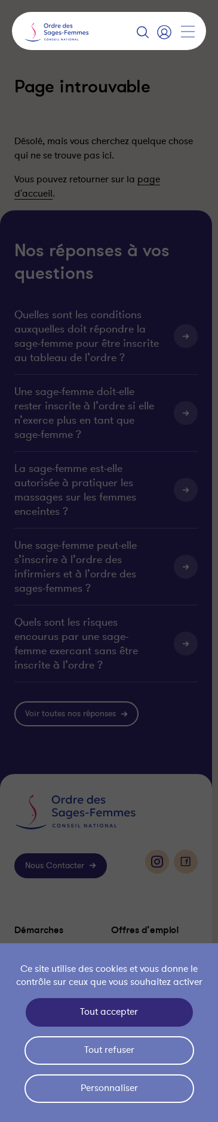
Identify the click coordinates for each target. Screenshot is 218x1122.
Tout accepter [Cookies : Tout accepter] (109, 1011)
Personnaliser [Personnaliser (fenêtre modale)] (109, 1088)
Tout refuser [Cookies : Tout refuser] (109, 1049)
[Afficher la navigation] (187, 31)
